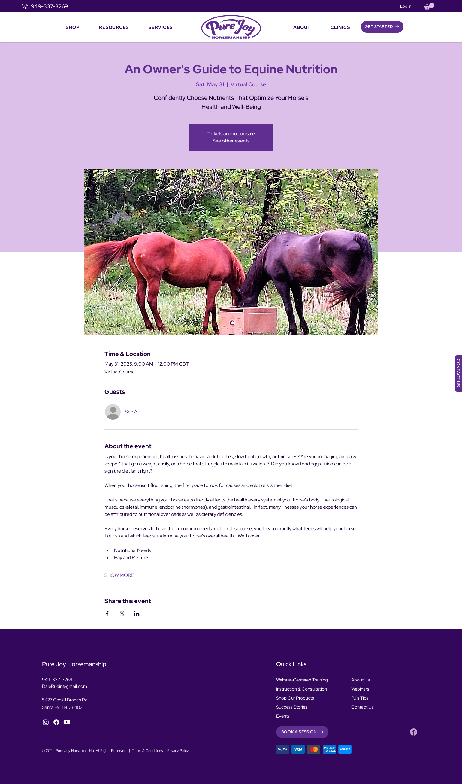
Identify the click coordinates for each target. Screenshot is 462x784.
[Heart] (414, 732)
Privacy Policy (178, 750)
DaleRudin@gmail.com (64, 686)
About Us (360, 680)
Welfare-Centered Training (302, 680)
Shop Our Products (295, 698)
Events (283, 716)
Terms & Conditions (147, 750)
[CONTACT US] (458, 373)
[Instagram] (46, 722)
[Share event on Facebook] (107, 613)
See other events (231, 141)
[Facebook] (56, 722)
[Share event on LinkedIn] (137, 613)
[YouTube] (67, 722)
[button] (429, 6)
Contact (359, 707)
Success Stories (291, 707)
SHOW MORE (119, 575)
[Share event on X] (122, 613)
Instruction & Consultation (301, 689)
